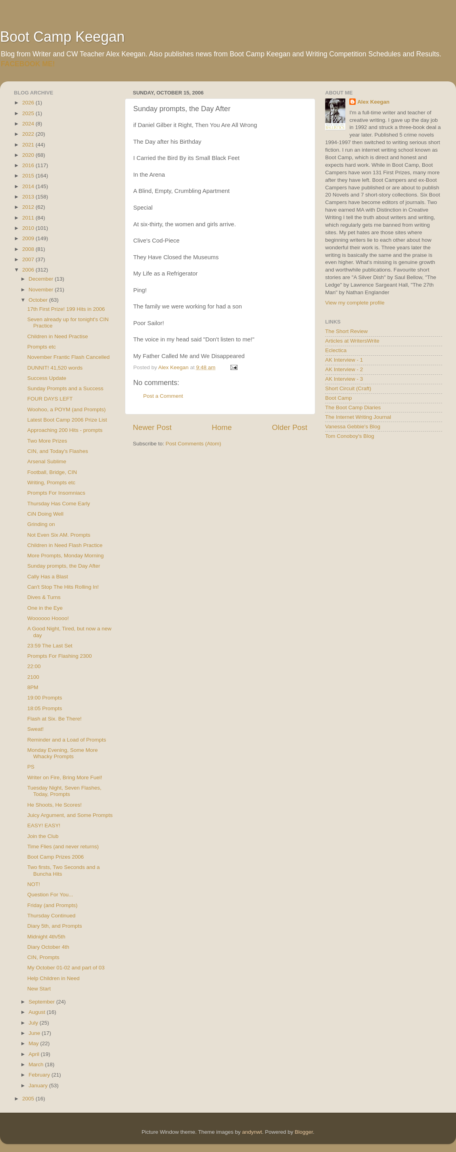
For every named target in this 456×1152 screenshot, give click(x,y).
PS (30, 767)
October (39, 300)
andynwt (252, 1132)
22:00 (34, 666)
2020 (29, 155)
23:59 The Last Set (50, 646)
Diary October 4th (48, 947)
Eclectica (336, 350)
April (35, 1054)
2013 (29, 197)
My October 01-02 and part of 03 (66, 968)
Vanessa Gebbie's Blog (352, 427)
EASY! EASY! (43, 825)
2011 (29, 218)
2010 (29, 228)
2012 (29, 207)
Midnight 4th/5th (46, 937)
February (40, 1075)
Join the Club (43, 836)
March (37, 1064)
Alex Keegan (373, 102)
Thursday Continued (51, 916)
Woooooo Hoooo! (48, 618)
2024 (29, 124)
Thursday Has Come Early (58, 504)
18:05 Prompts (44, 708)
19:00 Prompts (44, 698)
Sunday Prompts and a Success (65, 388)
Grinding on (41, 524)
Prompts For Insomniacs (56, 493)
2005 (29, 1099)
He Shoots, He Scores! (54, 805)
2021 (29, 145)
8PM (32, 687)
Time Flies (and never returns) (63, 847)
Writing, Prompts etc (51, 482)
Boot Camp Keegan (62, 37)
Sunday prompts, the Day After (63, 566)
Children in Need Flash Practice (65, 545)
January (39, 1085)
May (34, 1043)
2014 (29, 186)
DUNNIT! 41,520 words (55, 368)
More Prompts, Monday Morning (65, 556)
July (34, 1023)
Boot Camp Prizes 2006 (55, 857)
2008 (29, 249)
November (42, 290)
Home (222, 427)
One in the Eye (45, 608)
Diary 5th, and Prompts (54, 926)
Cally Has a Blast (47, 577)
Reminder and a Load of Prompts (66, 740)
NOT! (33, 884)
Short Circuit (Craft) (348, 388)
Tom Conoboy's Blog (349, 436)
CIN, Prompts (43, 957)
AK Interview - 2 (344, 369)
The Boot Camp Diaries (353, 407)
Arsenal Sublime (46, 461)
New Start (39, 989)
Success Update (46, 378)
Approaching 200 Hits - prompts (65, 430)
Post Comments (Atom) (193, 444)
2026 (29, 103)
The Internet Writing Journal (358, 417)
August (38, 1012)
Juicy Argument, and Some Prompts (70, 815)
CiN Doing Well (45, 514)
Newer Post (152, 427)
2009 (29, 238)
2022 (29, 134)
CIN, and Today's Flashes (57, 451)
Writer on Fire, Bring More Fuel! (64, 777)
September (42, 1002)
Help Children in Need (53, 978)
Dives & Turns (44, 597)
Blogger (304, 1132)
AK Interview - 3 (344, 379)
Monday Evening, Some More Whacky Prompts (62, 753)
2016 (29, 165)
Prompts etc (41, 347)
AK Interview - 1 (344, 360)
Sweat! (35, 729)
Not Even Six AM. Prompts (58, 535)
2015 (29, 176)
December (42, 279)
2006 (29, 270)
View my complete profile (355, 303)
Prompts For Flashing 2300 (59, 656)
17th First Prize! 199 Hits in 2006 (66, 309)
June (35, 1033)
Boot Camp (338, 398)
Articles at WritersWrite (352, 341)
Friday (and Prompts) (52, 905)
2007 (29, 259)
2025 (29, 113)
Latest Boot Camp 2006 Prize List (67, 420)
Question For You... (50, 895)
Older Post (289, 427)
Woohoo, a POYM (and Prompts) (66, 409)
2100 (33, 677)
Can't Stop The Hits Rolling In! (63, 587)
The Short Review (346, 331)
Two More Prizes (47, 441)
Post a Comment (163, 396)
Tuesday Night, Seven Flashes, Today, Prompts (64, 791)
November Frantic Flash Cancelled (68, 357)
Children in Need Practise (57, 336)
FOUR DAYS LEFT (50, 399)
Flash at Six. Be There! (54, 719)
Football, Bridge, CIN (52, 472)
